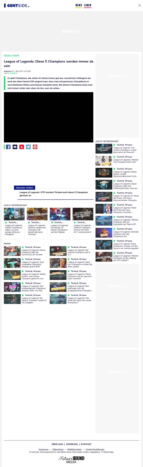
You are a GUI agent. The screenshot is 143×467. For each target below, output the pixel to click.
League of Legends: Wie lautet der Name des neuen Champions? (79, 300)
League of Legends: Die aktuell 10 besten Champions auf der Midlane (59, 228)
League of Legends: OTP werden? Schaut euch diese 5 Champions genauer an (54, 194)
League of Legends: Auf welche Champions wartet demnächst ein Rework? (124, 150)
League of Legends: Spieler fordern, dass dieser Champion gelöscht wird (34, 276)
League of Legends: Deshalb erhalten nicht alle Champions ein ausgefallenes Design (126, 235)
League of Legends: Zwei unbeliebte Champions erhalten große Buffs (33, 264)
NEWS (79, 5)
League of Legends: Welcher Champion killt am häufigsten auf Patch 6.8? (126, 222)
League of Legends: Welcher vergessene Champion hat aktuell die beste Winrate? (37, 230)
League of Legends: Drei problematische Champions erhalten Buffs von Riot (34, 288)
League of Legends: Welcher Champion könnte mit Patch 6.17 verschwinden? (82, 228)
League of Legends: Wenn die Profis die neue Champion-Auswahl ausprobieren (124, 211)
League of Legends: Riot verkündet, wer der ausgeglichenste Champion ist (79, 289)
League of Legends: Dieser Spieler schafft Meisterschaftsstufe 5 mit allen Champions (125, 175)
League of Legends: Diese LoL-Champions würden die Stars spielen (80, 264)
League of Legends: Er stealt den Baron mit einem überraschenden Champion (126, 198)
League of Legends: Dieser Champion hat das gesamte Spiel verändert (80, 276)
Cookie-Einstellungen (95, 449)
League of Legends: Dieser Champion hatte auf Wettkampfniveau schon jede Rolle (126, 187)
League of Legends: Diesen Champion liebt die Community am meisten (34, 252)
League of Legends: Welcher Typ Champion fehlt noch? (126, 160)
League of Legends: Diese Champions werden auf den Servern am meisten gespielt (126, 246)
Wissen (7, 55)
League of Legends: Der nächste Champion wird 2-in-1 (79, 252)
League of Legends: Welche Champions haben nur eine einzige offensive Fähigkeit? (13, 230)
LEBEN (87, 5)
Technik (15, 55)
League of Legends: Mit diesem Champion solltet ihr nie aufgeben (34, 300)
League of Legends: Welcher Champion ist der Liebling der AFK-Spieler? (126, 258)
